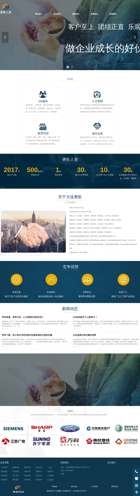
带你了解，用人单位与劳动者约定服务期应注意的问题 (27, 335)
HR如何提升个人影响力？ (85, 317)
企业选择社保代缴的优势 (84, 335)
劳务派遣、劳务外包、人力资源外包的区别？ (23, 317)
